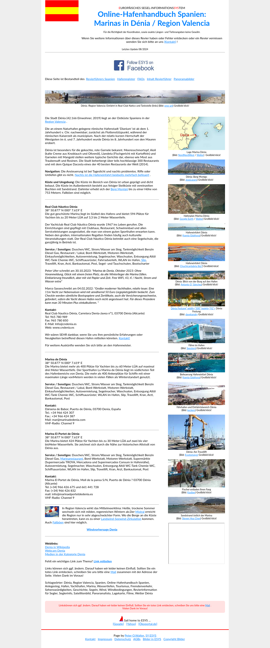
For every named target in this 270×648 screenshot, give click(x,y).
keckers (191, 410)
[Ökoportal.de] (147, 624)
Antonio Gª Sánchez (191, 284)
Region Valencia (55, 121)
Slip (143, 260)
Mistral (140, 511)
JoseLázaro (191, 179)
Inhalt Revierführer (159, 79)
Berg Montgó (119, 189)
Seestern (191, 348)
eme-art (168, 105)
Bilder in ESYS (152, 639)
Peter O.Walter (134, 635)
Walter (200, 155)
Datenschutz (122, 639)
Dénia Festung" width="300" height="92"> (196, 307)
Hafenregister (126, 79)
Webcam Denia (55, 550)
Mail (113, 572)
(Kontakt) (170, 41)
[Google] (118, 624)
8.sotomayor (191, 454)
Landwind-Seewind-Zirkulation (121, 518)
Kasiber (191, 492)
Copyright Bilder (174, 639)
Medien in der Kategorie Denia (65, 554)
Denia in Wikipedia (57, 547)
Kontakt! (124, 338)
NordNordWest (186, 155)
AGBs (136, 639)
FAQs (141, 79)
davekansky (191, 314)
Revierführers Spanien (100, 79)
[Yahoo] (131, 624)
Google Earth (187, 218)
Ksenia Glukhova (191, 235)
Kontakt (90, 639)
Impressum (105, 639)
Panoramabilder (184, 79)
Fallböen (58, 522)
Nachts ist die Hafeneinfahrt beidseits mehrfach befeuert (112, 175)
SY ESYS (151, 635)
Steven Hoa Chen (191, 518)
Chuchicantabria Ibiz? (191, 266)
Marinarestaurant (71, 458)
